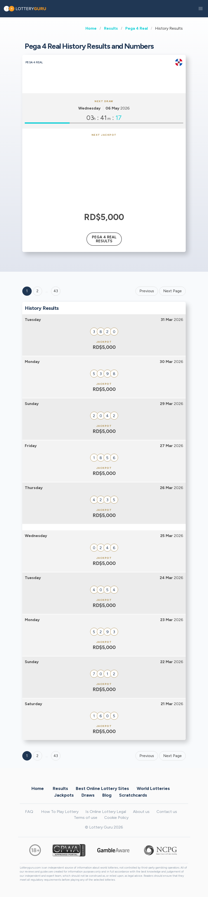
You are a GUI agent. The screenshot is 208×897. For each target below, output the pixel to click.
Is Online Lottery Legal (105, 811)
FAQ (29, 811)
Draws (88, 795)
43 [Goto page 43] (55, 756)
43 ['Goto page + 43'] (55, 291)
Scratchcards (133, 795)
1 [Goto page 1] (27, 291)
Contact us (166, 811)
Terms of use (85, 817)
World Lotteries (153, 788)
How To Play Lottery (59, 811)
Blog (106, 795)
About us (141, 811)
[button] (201, 8)
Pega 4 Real (136, 28)
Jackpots (64, 795)
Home (91, 28)
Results (111, 28)
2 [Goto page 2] (37, 291)
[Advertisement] (104, 173)
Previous (146, 291)
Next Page (172, 291)
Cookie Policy (116, 817)
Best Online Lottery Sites (102, 788)
